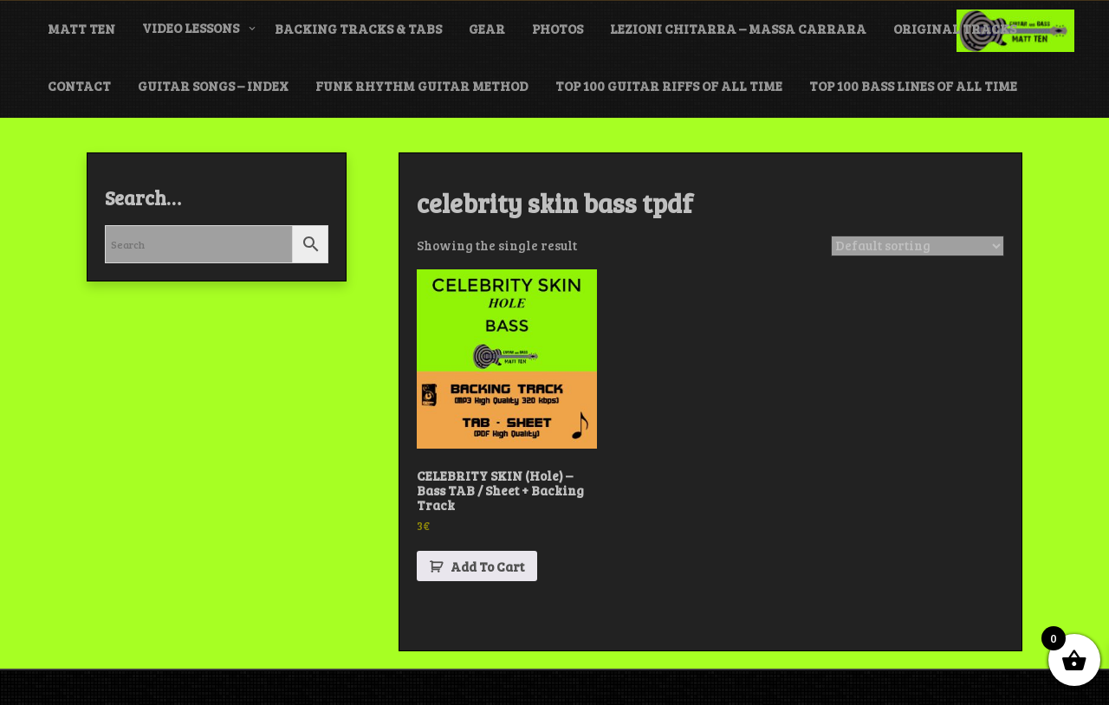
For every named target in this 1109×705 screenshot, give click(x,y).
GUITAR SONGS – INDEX (213, 85)
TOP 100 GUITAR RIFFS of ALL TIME (668, 85)
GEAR (487, 28)
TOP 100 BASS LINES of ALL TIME (913, 85)
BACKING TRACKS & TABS (358, 28)
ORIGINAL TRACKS (954, 28)
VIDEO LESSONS (190, 27)
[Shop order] (917, 246)
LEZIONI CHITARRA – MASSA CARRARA (738, 28)
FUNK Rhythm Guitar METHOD (422, 85)
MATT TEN (81, 28)
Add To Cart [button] (487, 566)
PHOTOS (557, 28)
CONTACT (79, 85)
